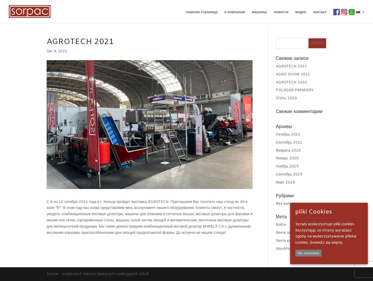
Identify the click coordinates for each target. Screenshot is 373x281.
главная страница (201, 13)
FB (335, 12)
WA (351, 12)
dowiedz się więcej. (326, 242)
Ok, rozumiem (308, 253)
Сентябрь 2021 (289, 142)
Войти (281, 224)
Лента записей (288, 232)
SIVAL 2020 (286, 98)
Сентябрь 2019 (289, 174)
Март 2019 (285, 182)
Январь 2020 (287, 158)
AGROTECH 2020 (291, 82)
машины (259, 13)
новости (281, 13)
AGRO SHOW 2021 (293, 74)
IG (343, 12)
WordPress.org (288, 249)
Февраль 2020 (288, 150)
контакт (319, 13)
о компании (234, 13)
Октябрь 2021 (288, 134)
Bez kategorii (287, 203)
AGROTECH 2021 (291, 66)
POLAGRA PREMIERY (295, 90)
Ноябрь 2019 (287, 166)
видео (300, 13)
